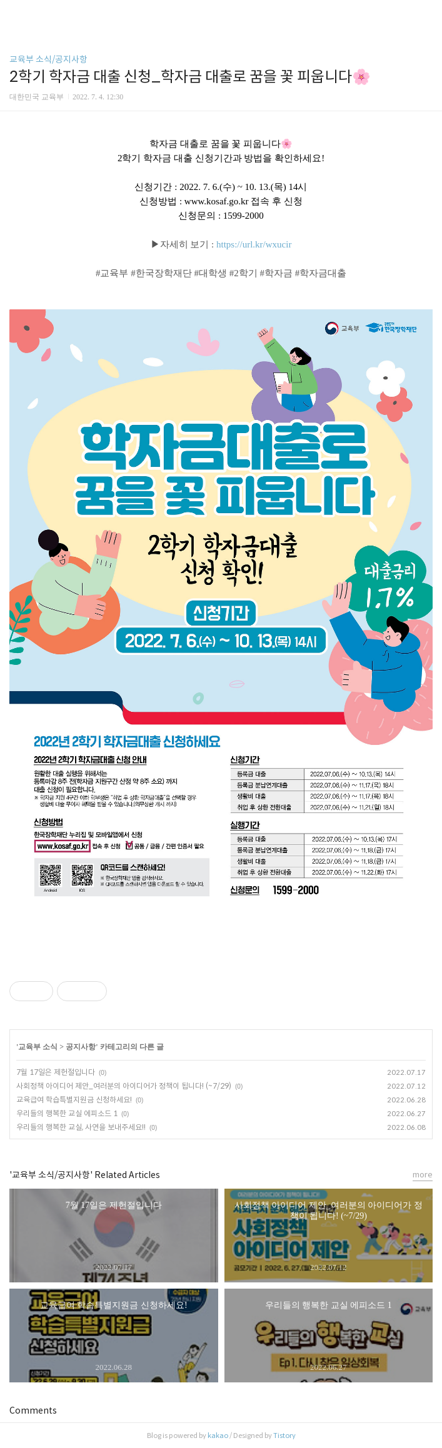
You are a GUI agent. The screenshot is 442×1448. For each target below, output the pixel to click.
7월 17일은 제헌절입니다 (55, 1072)
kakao (218, 1435)
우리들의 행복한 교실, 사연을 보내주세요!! (81, 1127)
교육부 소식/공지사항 (48, 59)
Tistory (284, 1435)
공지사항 (81, 1046)
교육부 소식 (38, 1046)
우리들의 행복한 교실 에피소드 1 (67, 1113)
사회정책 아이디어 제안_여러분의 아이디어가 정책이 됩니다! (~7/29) (123, 1086)
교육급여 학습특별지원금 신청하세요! (74, 1099)
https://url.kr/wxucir (253, 244)
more (423, 1174)
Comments (33, 1410)
